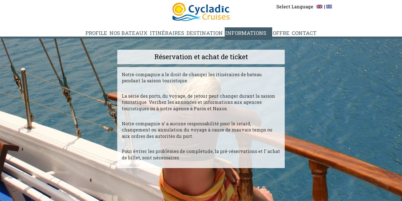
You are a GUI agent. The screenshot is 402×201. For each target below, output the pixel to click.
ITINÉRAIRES (170, 32)
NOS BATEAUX (133, 32)
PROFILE (101, 32)
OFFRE (277, 32)
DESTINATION (207, 32)
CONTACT (300, 32)
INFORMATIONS (246, 32)
